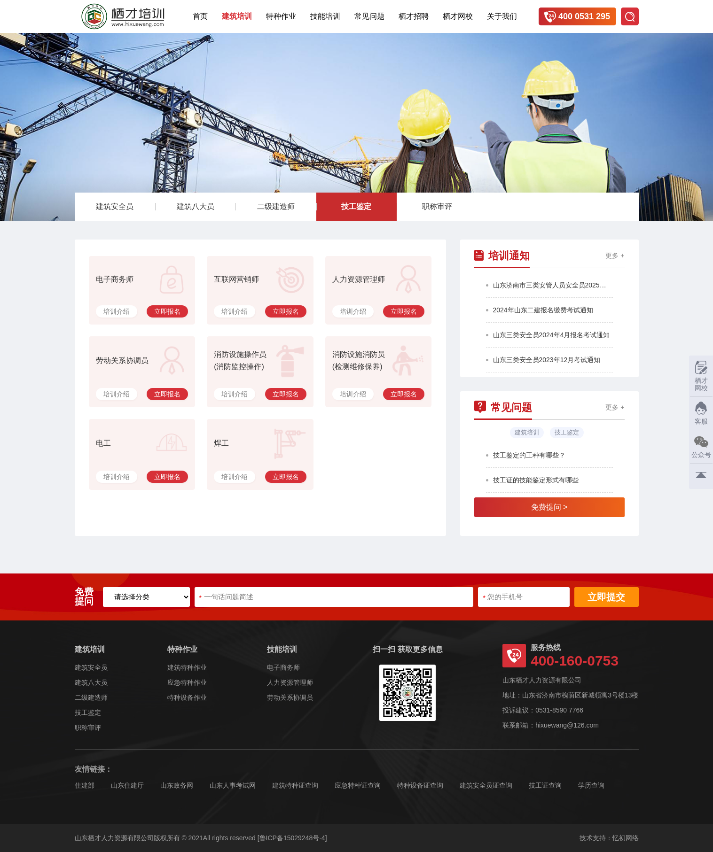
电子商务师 (283, 667)
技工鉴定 (356, 206)
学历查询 (591, 785)
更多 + (614, 256)
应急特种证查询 (358, 785)
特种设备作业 (187, 697)
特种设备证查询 (420, 785)
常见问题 (369, 16)
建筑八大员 (195, 206)
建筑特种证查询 (295, 785)
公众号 (700, 446)
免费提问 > (549, 507)
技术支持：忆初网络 (609, 838)
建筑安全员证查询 (486, 785)
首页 (200, 16)
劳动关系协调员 (290, 697)
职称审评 (437, 206)
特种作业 (281, 16)
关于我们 (502, 16)
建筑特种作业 (187, 667)
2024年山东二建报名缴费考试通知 (543, 310)
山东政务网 (176, 785)
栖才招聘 (414, 16)
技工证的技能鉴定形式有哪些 (536, 480)
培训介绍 (116, 311)
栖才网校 (458, 16)
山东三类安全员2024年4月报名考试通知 (551, 335)
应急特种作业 (187, 682)
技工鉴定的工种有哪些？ (529, 455)
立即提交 (606, 597)
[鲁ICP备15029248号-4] (292, 838)
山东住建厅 (127, 785)
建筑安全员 (114, 206)
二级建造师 (276, 206)
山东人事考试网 (233, 785)
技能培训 (325, 16)
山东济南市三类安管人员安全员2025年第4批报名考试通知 (553, 285)
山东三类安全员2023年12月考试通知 (547, 360)
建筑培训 (237, 16)
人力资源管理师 (290, 682)
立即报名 (167, 311)
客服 (698, 413)
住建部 (84, 785)
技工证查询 (545, 785)
